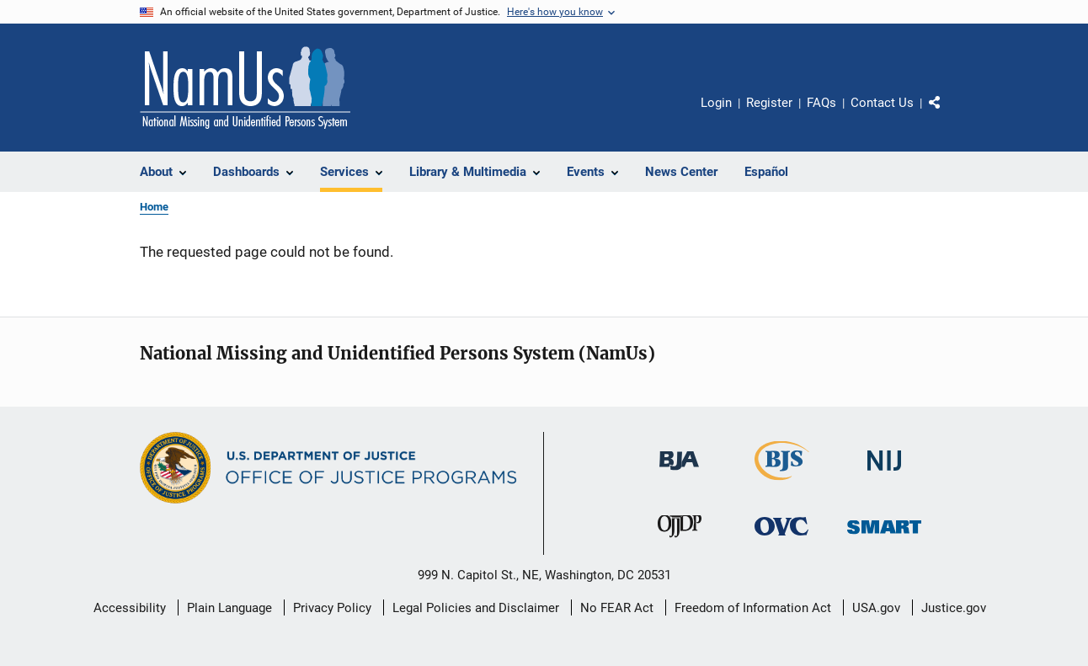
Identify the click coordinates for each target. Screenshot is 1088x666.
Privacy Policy (332, 607)
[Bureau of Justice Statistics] (782, 483)
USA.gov (876, 607)
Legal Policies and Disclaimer (475, 607)
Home (154, 206)
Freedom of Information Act (753, 607)
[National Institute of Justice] (884, 474)
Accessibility (129, 607)
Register (769, 102)
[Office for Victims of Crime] (781, 538)
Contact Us (882, 102)
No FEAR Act (616, 607)
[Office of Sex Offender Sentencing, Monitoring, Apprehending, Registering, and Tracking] (884, 536)
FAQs (821, 102)
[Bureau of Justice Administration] (679, 473)
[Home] (245, 87)
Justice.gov (953, 607)
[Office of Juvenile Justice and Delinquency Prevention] (679, 540)
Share (948, 114)
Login (716, 102)
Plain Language (229, 607)
